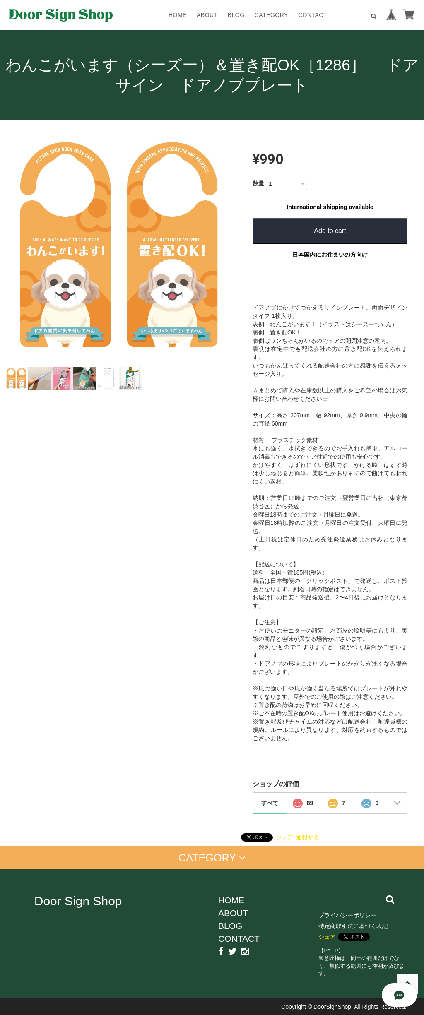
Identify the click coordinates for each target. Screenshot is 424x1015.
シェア (284, 837)
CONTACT (312, 15)
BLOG (236, 15)
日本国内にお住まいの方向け (330, 254)
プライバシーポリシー (347, 915)
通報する (307, 837)
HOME (178, 15)
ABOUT (207, 15)
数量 (258, 183)
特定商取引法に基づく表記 (353, 926)
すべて (269, 803)
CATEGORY (271, 15)
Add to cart (330, 230)
